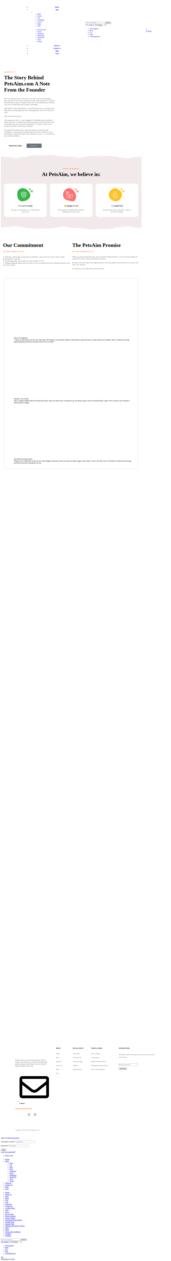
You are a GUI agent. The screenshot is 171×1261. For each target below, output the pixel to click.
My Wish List (77, 1057)
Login (3, 1150)
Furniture (41, 34)
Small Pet (41, 38)
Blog (57, 1069)
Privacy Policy (95, 1054)
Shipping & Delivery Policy (99, 1065)
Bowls (40, 16)
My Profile (76, 1054)
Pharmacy (41, 36)
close (13, 1259)
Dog (39, 24)
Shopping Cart (77, 1069)
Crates (40, 22)
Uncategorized (95, 36)
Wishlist (75, 1065)
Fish (39, 26)
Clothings (41, 20)
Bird (39, 14)
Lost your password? (8, 1152)
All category (94, 29)
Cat (39, 18)
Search (108, 23)
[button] (34, 146)
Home (58, 1054)
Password (5, 1146)
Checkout (8, 1204)
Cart (6, 1200)
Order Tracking (77, 1061)
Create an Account (12, 1138)
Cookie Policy (95, 1057)
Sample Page (9, 1222)
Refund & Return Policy (98, 1061)
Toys (39, 39)
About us (59, 1061)
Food (39, 32)
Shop (59, 1058)
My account (9, 1214)
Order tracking (10, 1216)
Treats (40, 41)
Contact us (59, 1065)
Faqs (57, 1073)
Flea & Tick (42, 30)
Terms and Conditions (98, 1069)
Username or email (8, 1142)
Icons (7, 1212)
